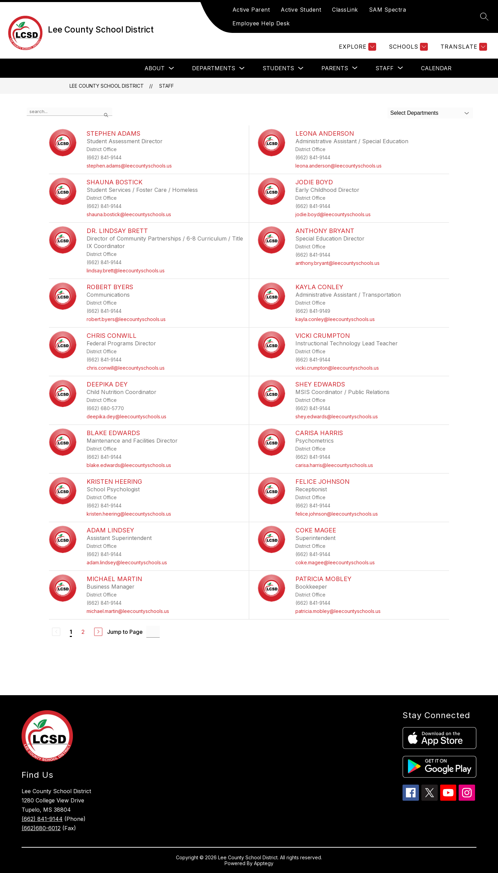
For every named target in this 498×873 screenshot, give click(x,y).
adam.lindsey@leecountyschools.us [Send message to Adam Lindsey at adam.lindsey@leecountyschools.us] (127, 562)
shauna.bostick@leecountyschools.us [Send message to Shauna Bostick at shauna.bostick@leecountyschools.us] (129, 214)
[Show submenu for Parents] (334, 68)
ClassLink (345, 9)
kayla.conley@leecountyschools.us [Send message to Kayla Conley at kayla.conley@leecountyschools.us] (335, 319)
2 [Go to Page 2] (83, 631)
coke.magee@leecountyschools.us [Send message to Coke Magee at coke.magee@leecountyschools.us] (335, 562)
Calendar (436, 68)
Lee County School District (106, 86)
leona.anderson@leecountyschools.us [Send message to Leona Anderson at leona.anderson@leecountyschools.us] (338, 166)
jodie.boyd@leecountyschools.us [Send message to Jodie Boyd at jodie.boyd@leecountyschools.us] (333, 214)
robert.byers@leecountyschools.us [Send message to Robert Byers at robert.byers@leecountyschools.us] (126, 319)
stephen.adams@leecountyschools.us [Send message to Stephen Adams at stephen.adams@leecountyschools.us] (129, 166)
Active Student (301, 9)
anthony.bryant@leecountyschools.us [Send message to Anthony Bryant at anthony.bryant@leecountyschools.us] (337, 263)
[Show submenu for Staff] (384, 68)
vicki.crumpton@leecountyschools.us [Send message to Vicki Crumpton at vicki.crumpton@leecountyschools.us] (337, 368)
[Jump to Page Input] (153, 632)
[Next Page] (98, 632)
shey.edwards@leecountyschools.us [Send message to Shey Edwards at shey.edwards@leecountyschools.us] (336, 416)
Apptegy (263, 863)
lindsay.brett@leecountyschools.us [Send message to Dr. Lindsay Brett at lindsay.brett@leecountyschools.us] (126, 270)
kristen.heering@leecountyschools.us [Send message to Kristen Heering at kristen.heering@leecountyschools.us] (129, 514)
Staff (166, 86)
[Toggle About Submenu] (171, 68)
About (154, 68)
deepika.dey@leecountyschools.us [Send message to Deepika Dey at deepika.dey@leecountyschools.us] (126, 416)
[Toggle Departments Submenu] (242, 68)
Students (278, 68)
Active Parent (251, 9)
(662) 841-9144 (42, 818)
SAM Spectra (387, 9)
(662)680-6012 (41, 828)
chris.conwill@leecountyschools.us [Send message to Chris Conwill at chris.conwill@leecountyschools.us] (126, 368)
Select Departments (414, 113)
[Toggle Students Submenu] (301, 68)
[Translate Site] (463, 46)
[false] (69, 112)
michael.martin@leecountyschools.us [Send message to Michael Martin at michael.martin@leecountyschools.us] (128, 611)
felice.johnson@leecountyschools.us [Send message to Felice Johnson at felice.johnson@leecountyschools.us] (336, 514)
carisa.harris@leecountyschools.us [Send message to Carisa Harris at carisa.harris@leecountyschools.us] (334, 465)
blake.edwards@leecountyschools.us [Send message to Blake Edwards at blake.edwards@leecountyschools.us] (129, 465)
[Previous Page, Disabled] (56, 632)
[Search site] (484, 16)
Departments (213, 68)
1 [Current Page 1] (71, 631)
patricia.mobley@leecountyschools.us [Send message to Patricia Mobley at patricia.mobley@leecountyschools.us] (338, 611)
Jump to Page (125, 631)
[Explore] (356, 46)
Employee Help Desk (261, 23)
